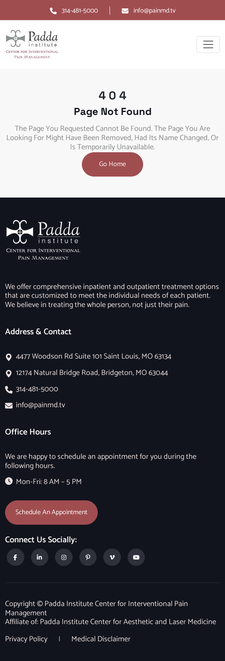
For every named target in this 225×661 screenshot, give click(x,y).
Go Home (112, 164)
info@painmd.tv (154, 10)
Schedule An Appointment (51, 512)
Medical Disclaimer (101, 639)
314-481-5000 (80, 10)
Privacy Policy (27, 639)
